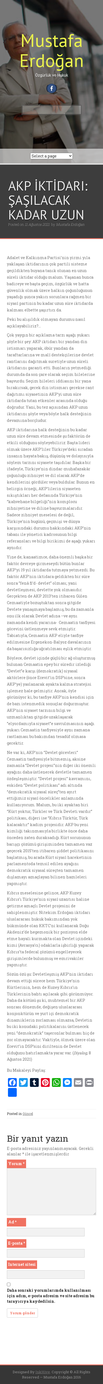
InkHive (42, 1371)
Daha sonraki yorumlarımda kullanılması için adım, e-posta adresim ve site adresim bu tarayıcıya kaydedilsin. (50, 1296)
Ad (12, 1222)
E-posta (16, 1243)
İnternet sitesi (22, 1264)
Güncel (28, 1113)
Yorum (16, 1163)
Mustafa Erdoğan (51, 50)
